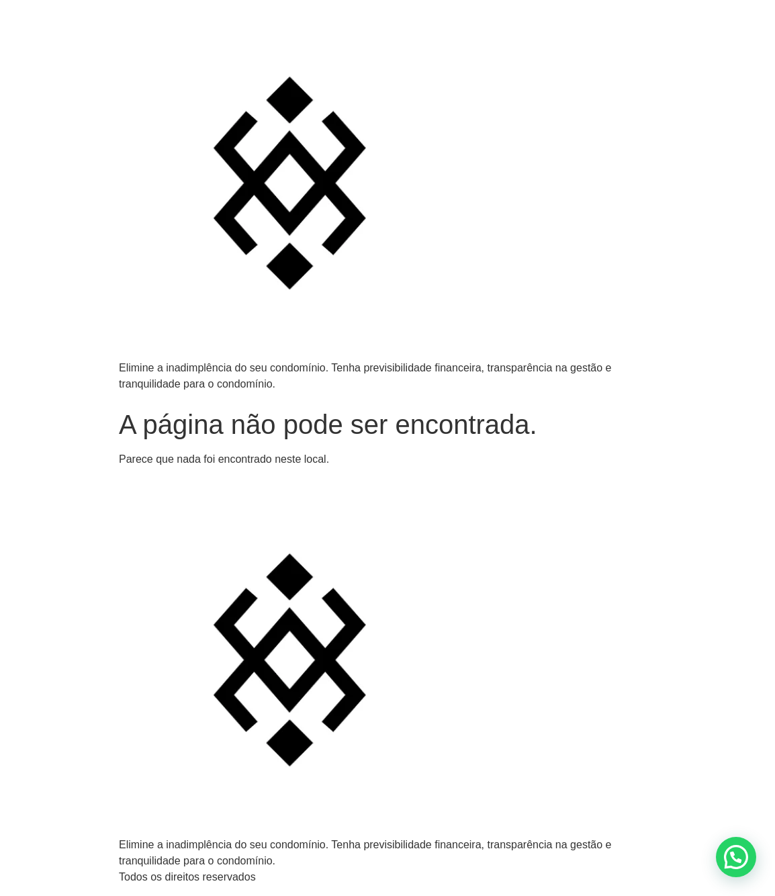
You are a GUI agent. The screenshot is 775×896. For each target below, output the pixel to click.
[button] (736, 857)
